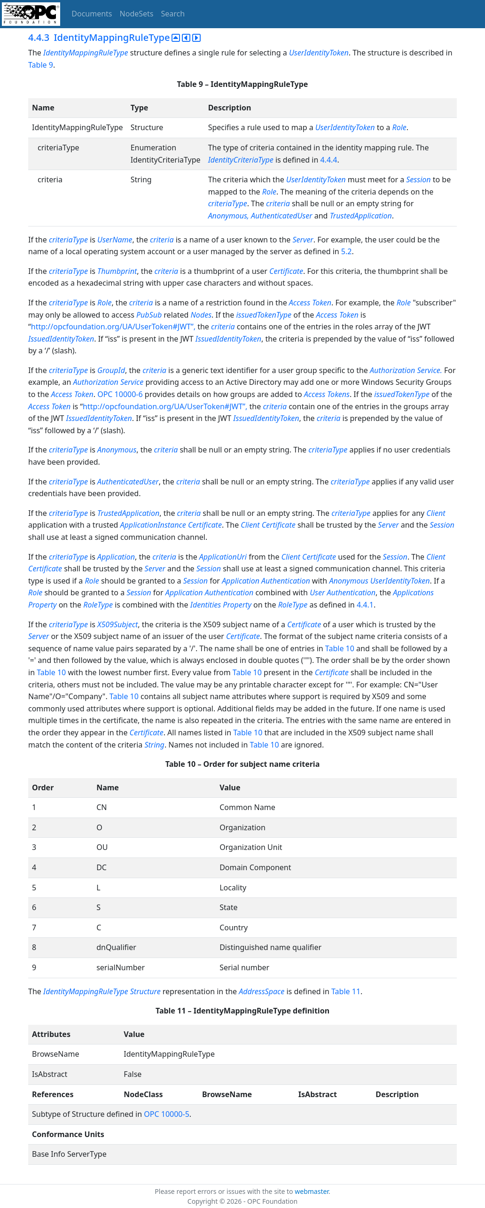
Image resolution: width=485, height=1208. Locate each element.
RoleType (98, 605)
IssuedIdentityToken (61, 339)
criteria (278, 203)
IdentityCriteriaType (241, 160)
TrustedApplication (361, 215)
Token (349, 315)
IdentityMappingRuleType (85, 52)
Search (173, 13)
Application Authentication (266, 581)
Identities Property (220, 605)
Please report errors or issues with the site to (225, 1191)
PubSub (149, 315)
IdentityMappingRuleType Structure (102, 991)
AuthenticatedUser (282, 215)
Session (418, 179)
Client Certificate (268, 525)
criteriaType (227, 203)
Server (302, 239)
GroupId (111, 370)
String (154, 745)
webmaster (312, 1191)
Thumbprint (117, 271)
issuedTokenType (263, 315)
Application (116, 557)
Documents (91, 13)
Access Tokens (327, 394)
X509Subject (117, 624)
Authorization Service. (406, 370)
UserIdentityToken (319, 52)
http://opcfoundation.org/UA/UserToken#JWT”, (114, 326)
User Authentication (342, 592)
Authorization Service (108, 382)
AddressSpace (261, 991)
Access (326, 315)
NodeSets (137, 13)
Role (399, 127)
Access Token (310, 302)
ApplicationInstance (153, 525)
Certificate (286, 271)
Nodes (201, 315)
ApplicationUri (223, 557)
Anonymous (116, 449)
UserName (114, 239)
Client (435, 513)
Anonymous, (228, 215)
